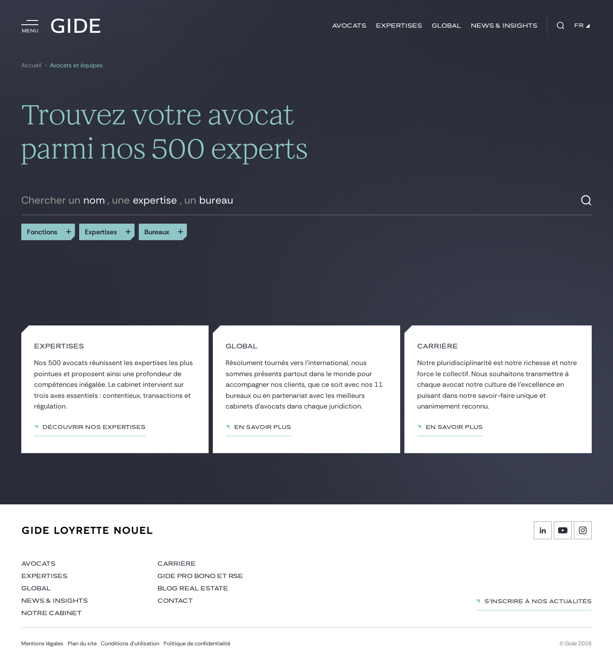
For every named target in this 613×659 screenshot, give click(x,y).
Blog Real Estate (193, 588)
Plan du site (82, 643)
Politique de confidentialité (196, 643)
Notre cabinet (51, 613)
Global (446, 26)
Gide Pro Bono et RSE (200, 576)
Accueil (31, 65)
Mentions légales (42, 643)
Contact (175, 601)
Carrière (177, 564)
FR (582, 26)
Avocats (349, 26)
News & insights (504, 26)
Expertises (399, 26)
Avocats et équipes (76, 65)
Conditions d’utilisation (130, 643)
